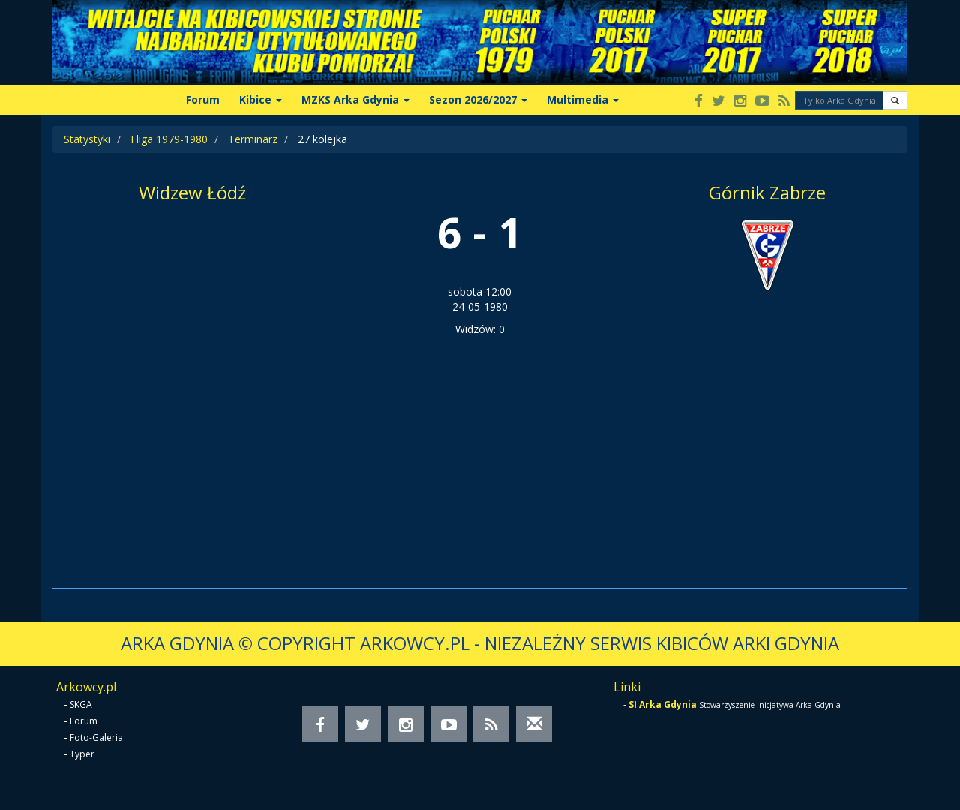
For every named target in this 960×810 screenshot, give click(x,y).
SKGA (81, 704)
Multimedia (583, 99)
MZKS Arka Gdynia (356, 99)
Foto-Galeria (96, 737)
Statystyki (87, 139)
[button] (895, 100)
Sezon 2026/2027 (478, 99)
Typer (82, 754)
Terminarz (253, 139)
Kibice (260, 99)
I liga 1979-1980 (169, 139)
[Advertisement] (480, 449)
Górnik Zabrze (767, 192)
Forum (203, 99)
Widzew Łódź (192, 192)
